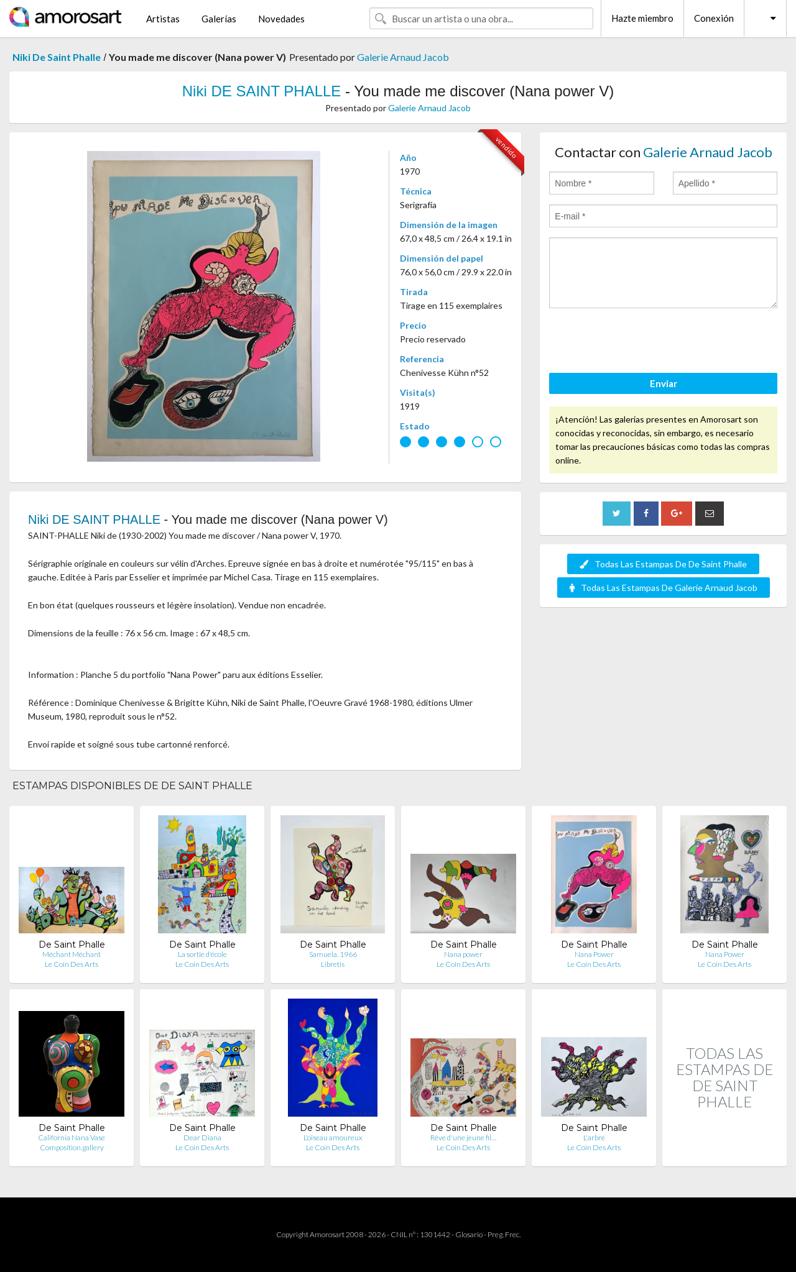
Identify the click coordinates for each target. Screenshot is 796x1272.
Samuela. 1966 (333, 954)
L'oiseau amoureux (333, 1137)
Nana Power (594, 954)
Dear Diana (202, 1137)
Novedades (281, 18)
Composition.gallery (72, 1147)
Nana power (463, 954)
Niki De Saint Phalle (56, 57)
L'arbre (594, 1137)
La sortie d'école (202, 954)
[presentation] (643, 342)
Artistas (163, 18)
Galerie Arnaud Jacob (403, 57)
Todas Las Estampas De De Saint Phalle (663, 564)
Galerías (218, 18)
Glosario (469, 1234)
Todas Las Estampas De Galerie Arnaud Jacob (663, 587)
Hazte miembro (642, 18)
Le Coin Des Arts (71, 964)
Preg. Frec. (504, 1234)
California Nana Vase (71, 1137)
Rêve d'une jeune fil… (463, 1137)
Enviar (663, 383)
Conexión (714, 18)
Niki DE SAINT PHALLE (261, 91)
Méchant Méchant (71, 954)
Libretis (333, 964)
